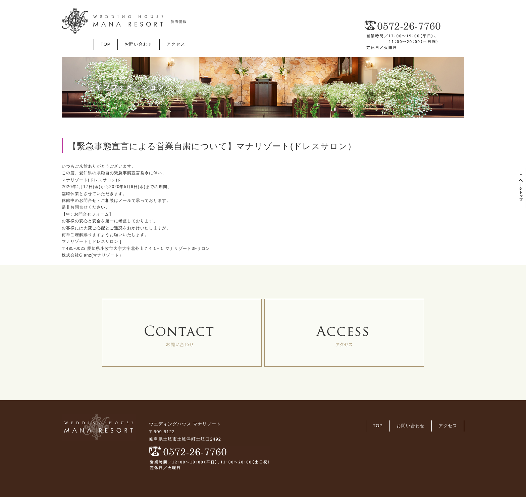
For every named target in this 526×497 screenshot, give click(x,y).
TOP (106, 44)
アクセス (175, 44)
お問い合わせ (138, 44)
